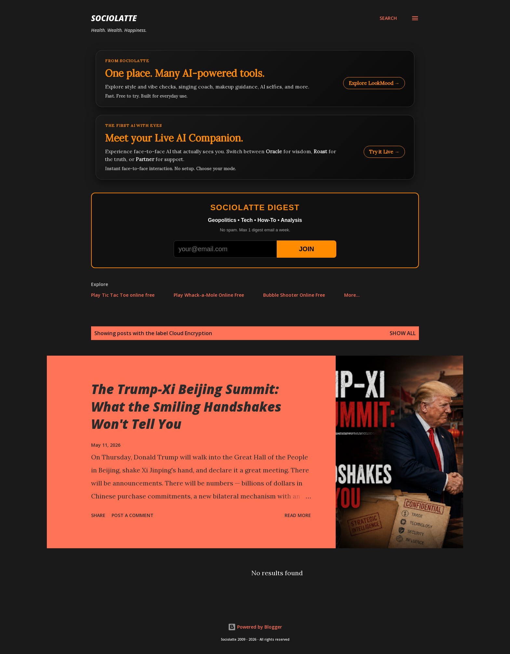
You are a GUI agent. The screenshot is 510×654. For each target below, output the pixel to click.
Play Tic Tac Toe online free (122, 295)
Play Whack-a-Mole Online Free (209, 295)
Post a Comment (133, 515)
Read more (298, 515)
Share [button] (98, 515)
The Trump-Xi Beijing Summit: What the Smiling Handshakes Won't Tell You (186, 406)
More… (352, 295)
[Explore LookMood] (255, 78)
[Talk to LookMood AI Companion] (255, 147)
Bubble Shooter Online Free (294, 295)
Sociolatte (114, 18)
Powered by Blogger (255, 627)
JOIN (306, 248)
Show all (403, 333)
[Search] (388, 18)
